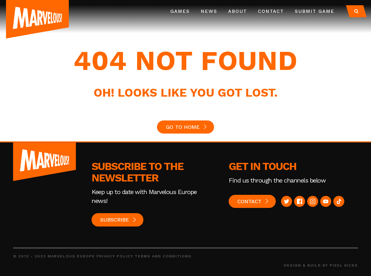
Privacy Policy (115, 256)
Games (180, 11)
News (209, 11)
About (237, 11)
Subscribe (114, 220)
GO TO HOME (183, 127)
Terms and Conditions (163, 256)
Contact (271, 11)
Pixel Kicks (344, 265)
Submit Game (314, 11)
